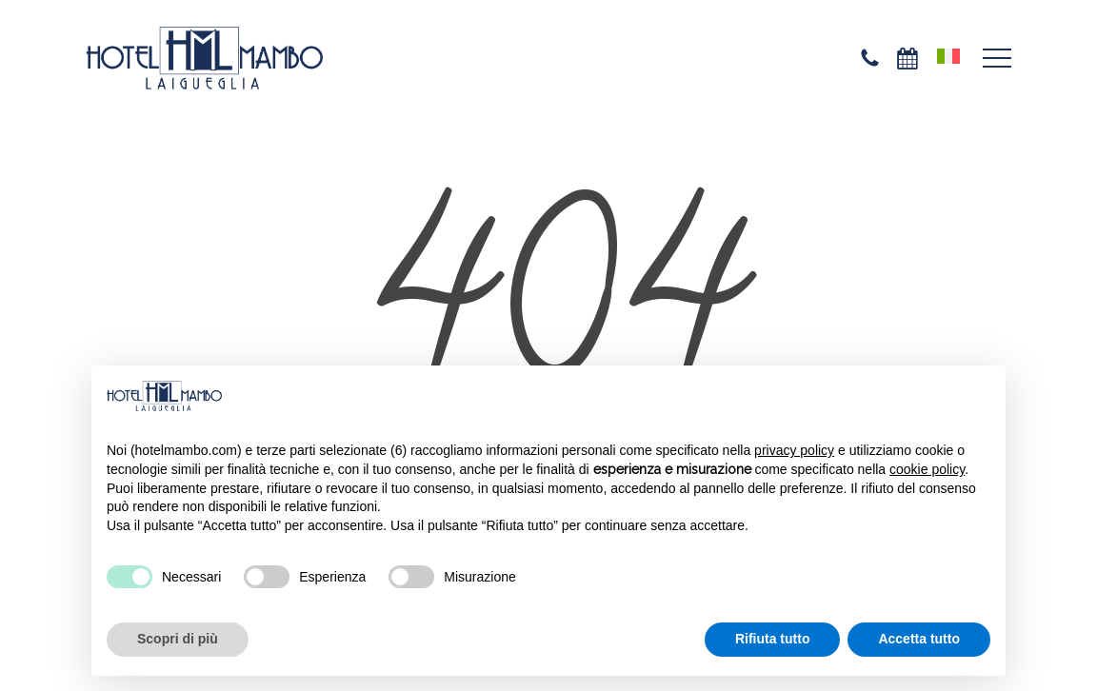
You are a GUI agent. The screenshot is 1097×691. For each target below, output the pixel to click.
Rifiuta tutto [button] (772, 638)
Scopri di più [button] (177, 638)
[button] (997, 59)
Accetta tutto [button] (919, 638)
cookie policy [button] (927, 469)
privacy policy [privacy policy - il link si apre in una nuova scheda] (794, 450)
